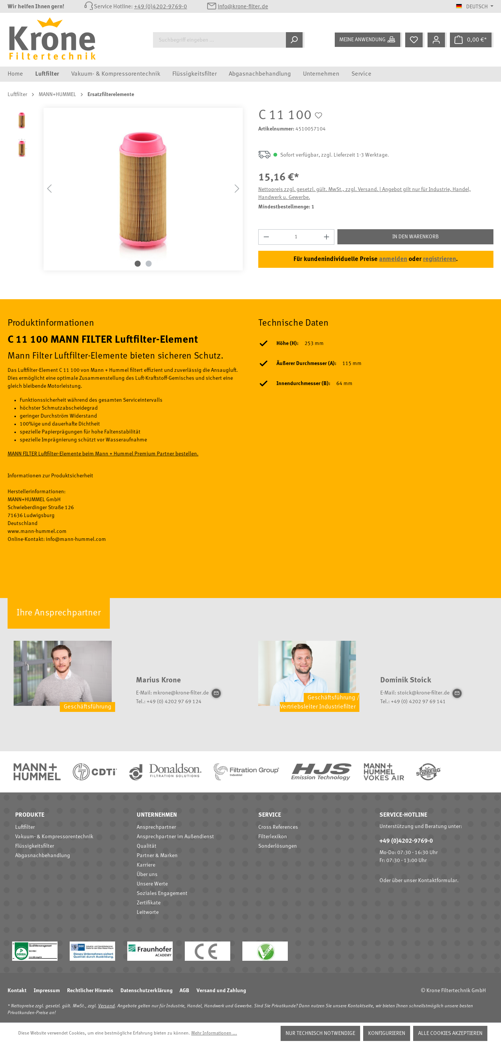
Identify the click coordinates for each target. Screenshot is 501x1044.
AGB (184, 990)
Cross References (278, 827)
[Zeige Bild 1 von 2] (137, 264)
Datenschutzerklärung (146, 990)
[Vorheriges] (49, 189)
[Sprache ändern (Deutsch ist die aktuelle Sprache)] (474, 6)
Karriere (146, 865)
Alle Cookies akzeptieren (450, 1033)
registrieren (439, 259)
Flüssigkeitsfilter (34, 846)
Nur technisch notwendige (320, 1033)
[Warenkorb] (471, 40)
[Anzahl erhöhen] (327, 237)
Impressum (47, 990)
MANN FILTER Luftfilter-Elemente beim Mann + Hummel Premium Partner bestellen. (103, 454)
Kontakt (17, 990)
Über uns (147, 874)
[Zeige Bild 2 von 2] (148, 264)
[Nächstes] (237, 189)
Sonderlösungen (277, 846)
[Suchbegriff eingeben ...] (219, 40)
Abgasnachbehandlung (42, 855)
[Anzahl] (296, 237)
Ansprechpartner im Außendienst (175, 836)
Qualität (146, 846)
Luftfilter (25, 827)
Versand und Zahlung (221, 990)
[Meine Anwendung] (368, 40)
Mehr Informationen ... (214, 1033)
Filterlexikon (272, 836)
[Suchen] (295, 40)
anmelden (393, 259)
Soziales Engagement (162, 893)
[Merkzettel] (415, 40)
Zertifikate (149, 903)
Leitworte (148, 912)
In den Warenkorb (415, 236)
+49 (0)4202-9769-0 (160, 7)
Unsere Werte (152, 884)
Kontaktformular (437, 880)
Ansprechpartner (156, 827)
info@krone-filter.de (243, 7)
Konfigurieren (386, 1033)
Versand (106, 1006)
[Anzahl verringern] (266, 237)
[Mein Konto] (437, 40)
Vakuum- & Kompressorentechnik (54, 836)
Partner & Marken (157, 855)
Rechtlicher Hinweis (90, 990)
